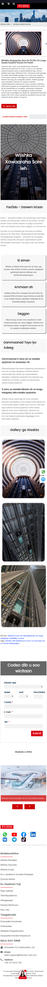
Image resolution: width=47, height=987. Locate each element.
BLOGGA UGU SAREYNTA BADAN (31, 976)
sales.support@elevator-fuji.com (20, 954)
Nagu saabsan (6, 891)
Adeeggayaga (6, 900)
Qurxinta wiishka (7, 879)
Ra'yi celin (4, 910)
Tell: (6, 722)
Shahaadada (6, 926)
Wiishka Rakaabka (8, 860)
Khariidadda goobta (10, 976)
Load (21, 692)
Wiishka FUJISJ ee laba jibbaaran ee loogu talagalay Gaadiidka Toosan (21, 637)
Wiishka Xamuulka (8, 865)
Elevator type (10, 682)
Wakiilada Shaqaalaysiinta (11, 931)
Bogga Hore (5, 24)
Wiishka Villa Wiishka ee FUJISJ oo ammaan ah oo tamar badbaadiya (22, 642)
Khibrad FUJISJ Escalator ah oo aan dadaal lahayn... (23, 806)
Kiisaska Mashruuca (9, 905)
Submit (37, 733)
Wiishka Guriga (7, 870)
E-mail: (7, 712)
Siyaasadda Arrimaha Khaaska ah (15, 936)
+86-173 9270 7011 (13, 961)
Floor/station (38, 692)
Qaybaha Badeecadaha (22, 24)
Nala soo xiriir (10, 106)
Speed (7, 692)
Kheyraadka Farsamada (11, 921)
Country (7, 702)
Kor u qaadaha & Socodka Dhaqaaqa (16, 874)
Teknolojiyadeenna (8, 896)
